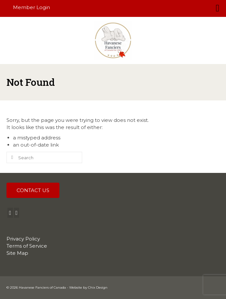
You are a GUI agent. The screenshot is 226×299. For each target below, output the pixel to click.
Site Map (17, 253)
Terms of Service (26, 246)
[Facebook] (10, 213)
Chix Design (97, 287)
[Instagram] (16, 213)
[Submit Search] (11, 157)
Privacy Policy (23, 239)
